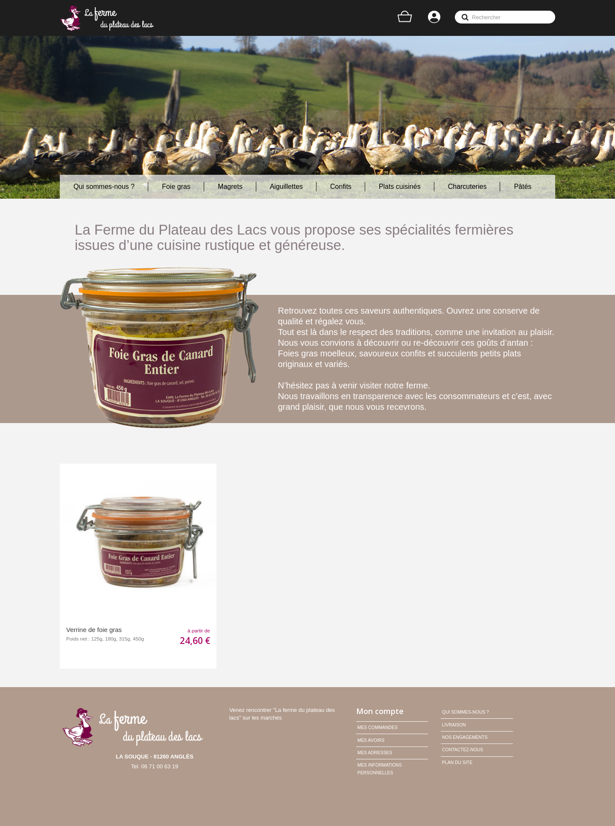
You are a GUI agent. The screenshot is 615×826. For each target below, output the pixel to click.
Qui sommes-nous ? (465, 712)
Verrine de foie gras (94, 629)
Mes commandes (377, 727)
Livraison (454, 725)
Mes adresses (374, 752)
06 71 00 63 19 (160, 766)
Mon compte (380, 711)
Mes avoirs (370, 740)
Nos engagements (464, 737)
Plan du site (457, 762)
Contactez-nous (462, 749)
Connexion (435, 18)
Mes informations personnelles (379, 769)
